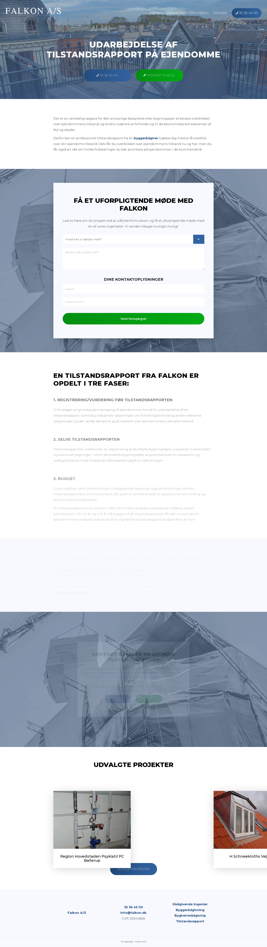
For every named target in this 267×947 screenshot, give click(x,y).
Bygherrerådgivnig (190, 915)
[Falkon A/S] (33, 13)
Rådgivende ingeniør (190, 904)
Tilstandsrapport (190, 921)
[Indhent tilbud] (159, 75)
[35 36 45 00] (107, 75)
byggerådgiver (146, 138)
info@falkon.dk (133, 913)
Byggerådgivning (190, 910)
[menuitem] (155, 13)
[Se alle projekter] (133, 869)
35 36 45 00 (133, 907)
